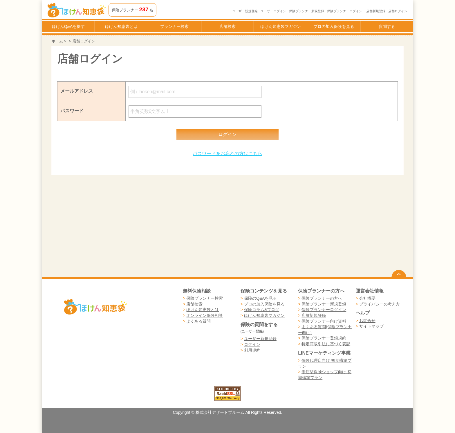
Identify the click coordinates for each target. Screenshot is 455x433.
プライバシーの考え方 (379, 304)
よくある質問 (198, 321)
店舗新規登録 (375, 11)
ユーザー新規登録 (245, 11)
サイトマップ (371, 326)
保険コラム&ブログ (261, 309)
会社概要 (367, 298)
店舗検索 (227, 26)
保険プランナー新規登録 (306, 11)
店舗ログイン (397, 11)
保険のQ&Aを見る (260, 298)
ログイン (252, 344)
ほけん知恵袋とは (121, 26)
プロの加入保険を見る (333, 26)
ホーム (57, 41)
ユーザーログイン (273, 11)
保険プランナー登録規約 (323, 338)
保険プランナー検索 (204, 298)
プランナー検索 (174, 26)
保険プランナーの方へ (321, 298)
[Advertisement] (139, 226)
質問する (387, 26)
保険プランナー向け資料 (323, 321)
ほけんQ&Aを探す (68, 26)
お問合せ (367, 320)
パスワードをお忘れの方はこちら (227, 153)
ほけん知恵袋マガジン (280, 26)
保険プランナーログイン (344, 11)
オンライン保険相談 (204, 315)
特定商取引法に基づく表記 (325, 344)
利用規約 (252, 350)
